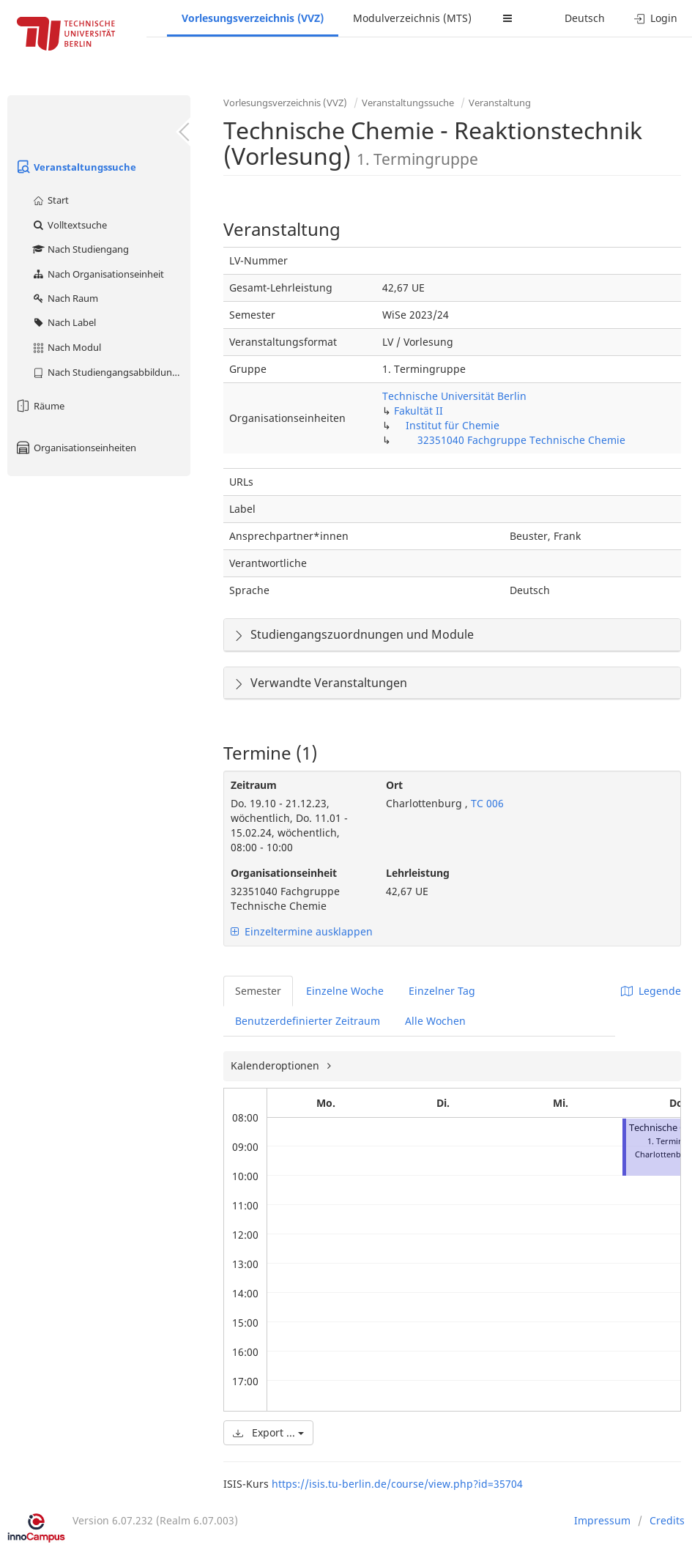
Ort (394, 785)
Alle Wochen (435, 1021)
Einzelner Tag (442, 991)
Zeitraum (254, 785)
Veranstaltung (500, 102)
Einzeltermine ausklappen (302, 931)
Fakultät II (418, 411)
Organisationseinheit (284, 873)
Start (50, 200)
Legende (651, 991)
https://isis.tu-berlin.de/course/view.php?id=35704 (397, 1484)
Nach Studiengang (80, 249)
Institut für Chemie (452, 425)
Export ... (268, 1432)
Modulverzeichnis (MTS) (412, 18)
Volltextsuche (69, 224)
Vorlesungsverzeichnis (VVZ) (253, 18)
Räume (39, 405)
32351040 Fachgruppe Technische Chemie (521, 440)
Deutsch (585, 18)
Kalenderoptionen (276, 1065)
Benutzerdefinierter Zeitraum (307, 1021)
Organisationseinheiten (75, 447)
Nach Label (63, 322)
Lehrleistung (418, 873)
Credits (667, 1520)
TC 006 (486, 803)
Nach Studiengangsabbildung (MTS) (110, 372)
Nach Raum (64, 298)
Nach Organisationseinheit (97, 274)
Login (655, 18)
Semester (258, 991)
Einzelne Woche (345, 991)
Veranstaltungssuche (75, 167)
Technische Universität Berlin (454, 396)
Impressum (602, 1520)
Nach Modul (66, 347)
